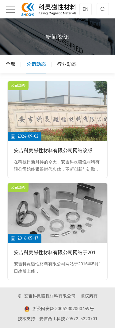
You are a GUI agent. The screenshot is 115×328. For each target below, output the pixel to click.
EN (85, 9)
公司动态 (36, 64)
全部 (10, 64)
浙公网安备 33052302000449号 (59, 309)
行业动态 (67, 64)
